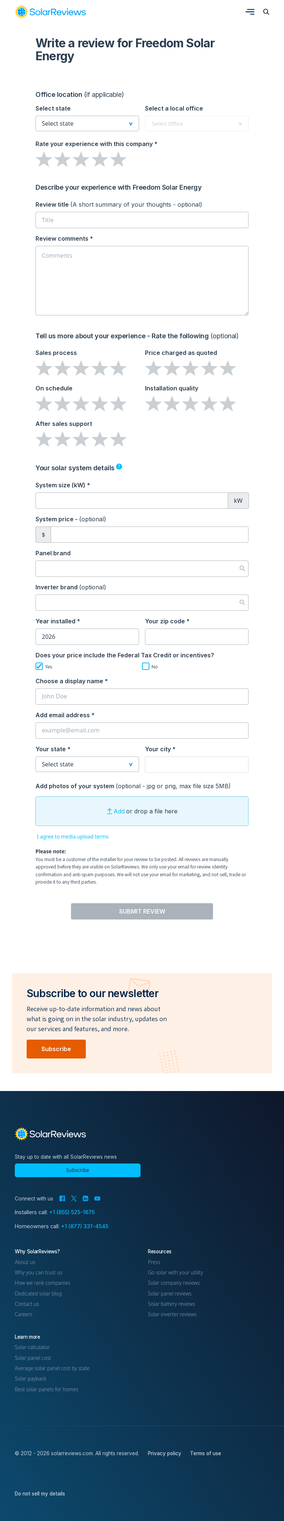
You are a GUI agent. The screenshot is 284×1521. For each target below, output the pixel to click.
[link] (50, 12)
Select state (53, 108)
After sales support (64, 423)
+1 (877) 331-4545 (84, 1226)
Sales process (56, 352)
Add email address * (65, 715)
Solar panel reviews (170, 1293)
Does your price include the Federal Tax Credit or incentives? (125, 655)
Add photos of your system (133, 786)
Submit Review (142, 911)
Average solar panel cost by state (52, 1368)
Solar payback (30, 1378)
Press (154, 1262)
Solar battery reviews (171, 1303)
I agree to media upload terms (73, 836)
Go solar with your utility (175, 1272)
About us (25, 1262)
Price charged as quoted (181, 352)
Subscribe (56, 1049)
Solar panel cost (33, 1357)
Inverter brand (71, 587)
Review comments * (64, 238)
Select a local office (174, 108)
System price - (71, 519)
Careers (24, 1314)
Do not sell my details (40, 1494)
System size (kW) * (63, 485)
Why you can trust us (38, 1272)
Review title (119, 204)
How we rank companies (42, 1282)
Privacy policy (164, 1453)
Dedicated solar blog (38, 1293)
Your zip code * (167, 621)
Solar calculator (32, 1347)
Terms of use (205, 1453)
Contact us (27, 1303)
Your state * (53, 749)
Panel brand (53, 553)
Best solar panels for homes (46, 1389)
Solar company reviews (174, 1282)
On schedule (54, 388)
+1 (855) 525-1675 (72, 1212)
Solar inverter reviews (172, 1314)
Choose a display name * (72, 681)
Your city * (160, 749)
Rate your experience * (97, 144)
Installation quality (171, 388)
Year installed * (58, 621)
